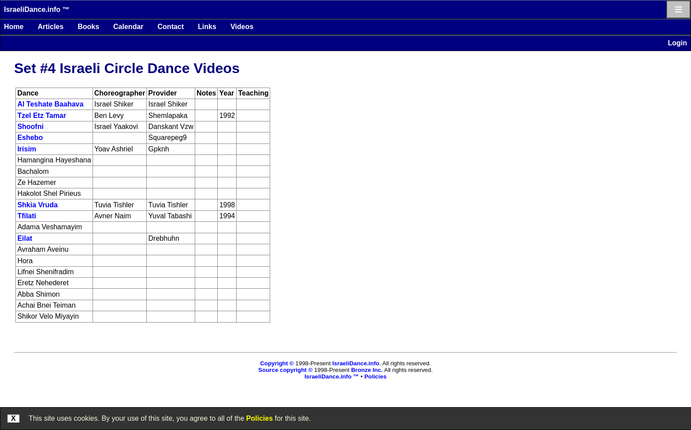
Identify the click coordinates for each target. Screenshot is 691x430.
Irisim (26, 149)
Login (677, 43)
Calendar (128, 26)
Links (207, 26)
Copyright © (276, 363)
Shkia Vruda (37, 205)
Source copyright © (285, 370)
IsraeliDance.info (355, 363)
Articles (50, 26)
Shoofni (30, 126)
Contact (171, 26)
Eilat (24, 238)
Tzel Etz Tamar (41, 115)
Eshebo (30, 137)
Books (88, 26)
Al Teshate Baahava (50, 104)
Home (13, 26)
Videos (241, 26)
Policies (259, 418)
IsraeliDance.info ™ (37, 9)
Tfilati (26, 216)
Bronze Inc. (367, 370)
